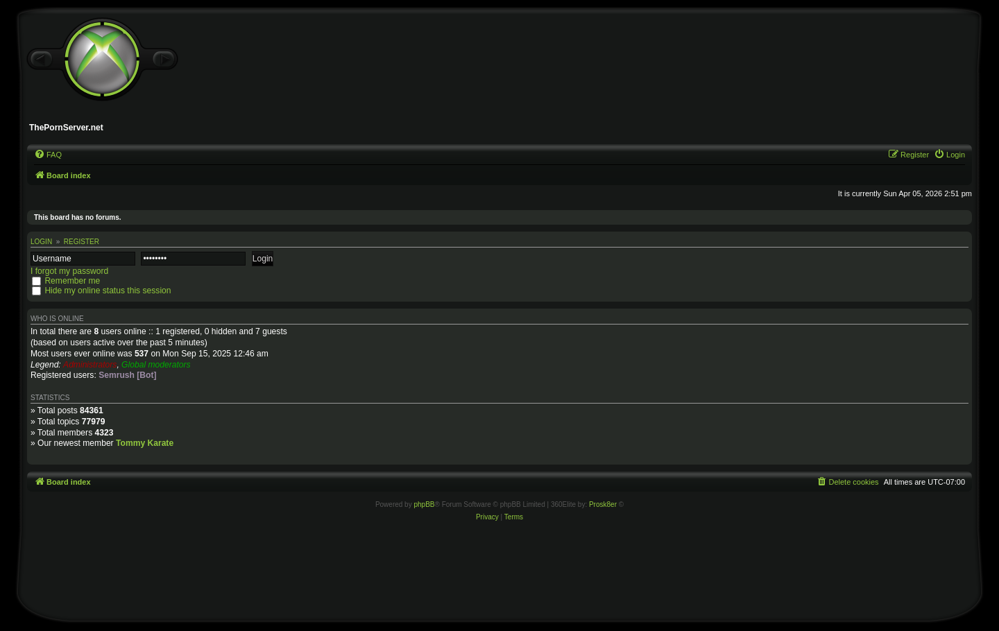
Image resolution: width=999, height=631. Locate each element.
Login (41, 241)
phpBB (423, 504)
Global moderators (155, 365)
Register (81, 241)
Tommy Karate (144, 443)
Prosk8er (603, 504)
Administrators (90, 365)
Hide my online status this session (107, 290)
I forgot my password (69, 271)
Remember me (72, 281)
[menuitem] (48, 154)
